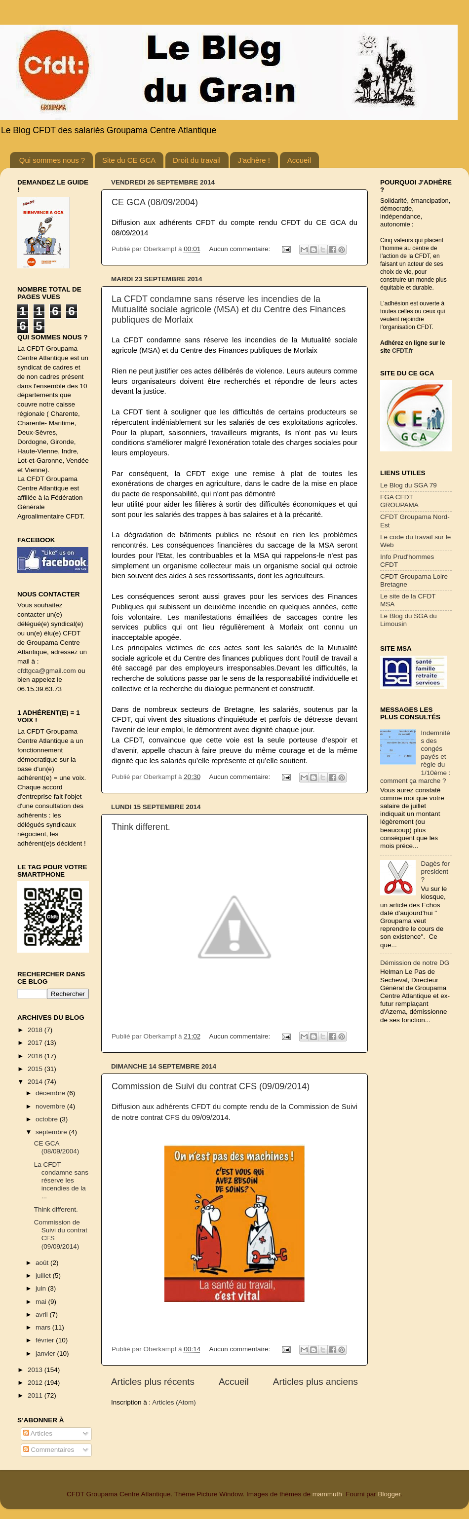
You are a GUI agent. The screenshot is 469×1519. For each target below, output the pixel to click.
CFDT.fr (402, 350)
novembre (51, 1106)
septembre (52, 1132)
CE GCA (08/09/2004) (155, 202)
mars (44, 1327)
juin (42, 1288)
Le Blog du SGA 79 (408, 485)
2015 (36, 1069)
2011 (36, 1395)
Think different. (141, 827)
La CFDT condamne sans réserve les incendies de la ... (61, 1180)
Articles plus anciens (315, 1381)
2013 (36, 1369)
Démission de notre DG (414, 962)
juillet (44, 1275)
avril (43, 1314)
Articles (37, 1433)
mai (42, 1301)
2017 (36, 1042)
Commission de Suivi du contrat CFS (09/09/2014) (211, 1086)
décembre (51, 1093)
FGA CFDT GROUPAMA (399, 501)
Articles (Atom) (174, 1402)
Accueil (299, 160)
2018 (36, 1030)
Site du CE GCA (129, 160)
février (46, 1340)
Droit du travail (197, 160)
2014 (36, 1081)
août (43, 1262)
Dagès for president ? (435, 871)
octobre (48, 1119)
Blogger (389, 1494)
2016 (36, 1056)
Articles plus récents (153, 1381)
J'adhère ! (253, 160)
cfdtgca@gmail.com (46, 670)
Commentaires (49, 1449)
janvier (46, 1353)
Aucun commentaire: (240, 249)
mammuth (327, 1494)
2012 (36, 1382)
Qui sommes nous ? (52, 160)
